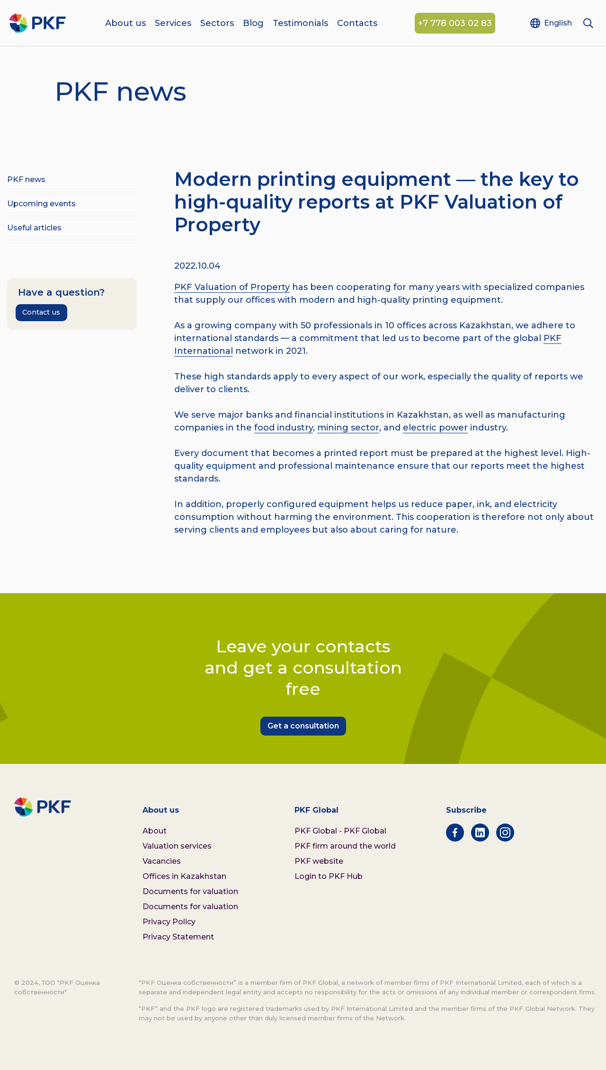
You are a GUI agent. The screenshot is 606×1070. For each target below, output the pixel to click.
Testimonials (300, 23)
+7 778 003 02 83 (455, 23)
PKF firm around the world (345, 846)
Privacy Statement (178, 936)
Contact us (41, 312)
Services (173, 23)
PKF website (318, 861)
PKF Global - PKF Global (340, 830)
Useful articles (34, 227)
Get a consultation (303, 725)
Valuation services (177, 846)
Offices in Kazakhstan (184, 876)
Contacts (357, 23)
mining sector (348, 427)
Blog (253, 23)
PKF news (26, 179)
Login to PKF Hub (328, 876)
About (155, 830)
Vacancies (162, 861)
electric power (435, 427)
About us (125, 23)
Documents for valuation (190, 891)
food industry (283, 427)
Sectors (217, 23)
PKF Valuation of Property (232, 287)
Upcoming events (41, 203)
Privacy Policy (169, 921)
